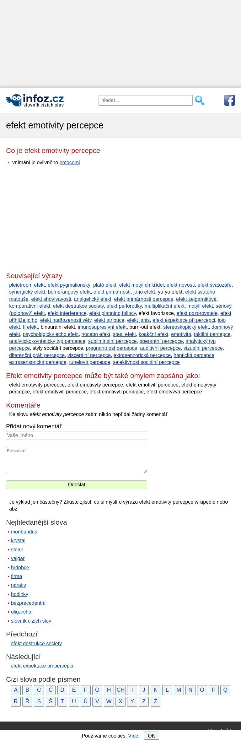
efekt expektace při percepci (184, 320)
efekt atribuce (109, 320)
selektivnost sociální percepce (146, 362)
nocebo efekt (96, 334)
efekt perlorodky (124, 306)
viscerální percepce (89, 355)
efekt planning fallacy (112, 313)
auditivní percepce (160, 348)
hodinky (19, 594)
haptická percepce (194, 355)
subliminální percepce (112, 341)
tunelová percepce (89, 362)
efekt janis (138, 320)
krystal (18, 540)
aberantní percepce (161, 341)
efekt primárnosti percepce (144, 299)
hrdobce (20, 567)
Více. (133, 735)
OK (151, 735)
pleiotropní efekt (27, 285)
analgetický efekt (92, 299)
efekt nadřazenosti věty (65, 320)
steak (17, 549)
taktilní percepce (212, 334)
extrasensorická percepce (37, 362)
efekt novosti (181, 285)
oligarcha (21, 611)
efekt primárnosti (112, 292)
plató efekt (104, 285)
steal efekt (124, 334)
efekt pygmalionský (69, 285)
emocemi (70, 162)
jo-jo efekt (144, 292)
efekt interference (67, 313)
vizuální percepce (203, 348)
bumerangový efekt (69, 292)
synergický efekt (27, 292)
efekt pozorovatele (197, 313)
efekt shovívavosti (51, 299)
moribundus (24, 531)
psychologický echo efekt (51, 334)
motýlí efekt (200, 306)
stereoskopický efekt (186, 327)
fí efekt (30, 327)
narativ (18, 585)
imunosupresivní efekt (102, 327)
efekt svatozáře (215, 285)
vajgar (18, 558)
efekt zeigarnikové (196, 299)
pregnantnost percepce (111, 348)
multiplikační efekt (165, 306)
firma (16, 576)
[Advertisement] (120, 44)
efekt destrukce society (78, 306)
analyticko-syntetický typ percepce (47, 341)
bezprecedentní (28, 603)
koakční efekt (153, 334)
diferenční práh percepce (37, 355)
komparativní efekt (29, 306)
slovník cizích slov (31, 621)
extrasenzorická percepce (142, 355)
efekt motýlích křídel (141, 285)
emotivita (181, 334)
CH (120, 690)
